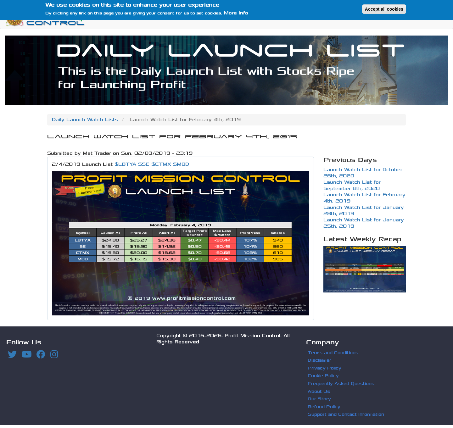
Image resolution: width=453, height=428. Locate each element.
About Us (319, 391)
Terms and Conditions (333, 352)
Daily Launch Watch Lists (85, 119)
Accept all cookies (384, 7)
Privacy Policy (324, 368)
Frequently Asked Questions (341, 383)
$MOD (181, 164)
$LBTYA (125, 164)
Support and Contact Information (346, 414)
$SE (143, 164)
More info (236, 12)
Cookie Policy (323, 375)
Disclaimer (319, 360)
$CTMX (161, 164)
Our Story (319, 399)
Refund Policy (324, 406)
